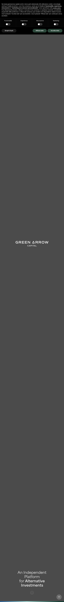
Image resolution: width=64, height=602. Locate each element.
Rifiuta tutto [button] (40, 30)
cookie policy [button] (57, 8)
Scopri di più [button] (9, 30)
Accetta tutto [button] (55, 30)
